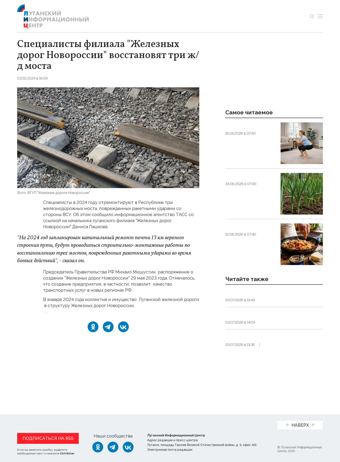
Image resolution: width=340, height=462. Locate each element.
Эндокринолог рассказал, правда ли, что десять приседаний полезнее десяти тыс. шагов (250, 136)
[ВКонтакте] (123, 338)
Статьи (49, 418)
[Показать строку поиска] (311, 16)
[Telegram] (108, 338)
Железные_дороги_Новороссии (71, 321)
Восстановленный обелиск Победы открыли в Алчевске (264, 295)
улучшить (102, 290)
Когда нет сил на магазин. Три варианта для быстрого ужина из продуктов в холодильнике (250, 237)
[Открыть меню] (320, 16)
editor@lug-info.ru (208, 450)
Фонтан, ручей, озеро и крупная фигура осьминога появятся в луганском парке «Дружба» (267, 353)
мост (142, 321)
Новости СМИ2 (30, 391)
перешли (53, 311)
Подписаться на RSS (48, 438)
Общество (60, 78)
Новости (26, 418)
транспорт (162, 321)
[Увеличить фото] (108, 137)
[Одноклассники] (93, 338)
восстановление (118, 321)
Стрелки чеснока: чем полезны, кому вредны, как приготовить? (249, 181)
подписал (77, 278)
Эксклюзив (290, 367)
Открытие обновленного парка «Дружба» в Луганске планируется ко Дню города (272, 322)
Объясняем (258, 418)
